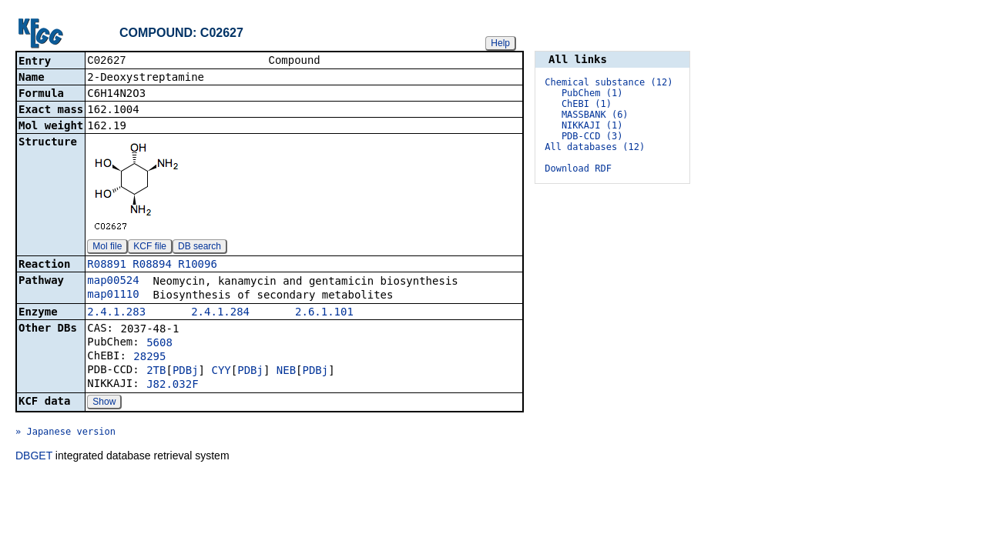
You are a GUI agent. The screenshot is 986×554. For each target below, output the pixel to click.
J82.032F (172, 385)
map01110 (113, 295)
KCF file (149, 247)
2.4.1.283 (116, 313)
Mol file (107, 247)
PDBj (186, 371)
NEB (286, 371)
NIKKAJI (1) (592, 125)
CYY (220, 371)
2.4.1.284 (220, 313)
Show (104, 403)
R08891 (106, 265)
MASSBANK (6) (595, 114)
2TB (156, 371)
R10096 (197, 265)
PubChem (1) (592, 93)
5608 (159, 344)
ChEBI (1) (587, 103)
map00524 (113, 281)
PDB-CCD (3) (592, 136)
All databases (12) (595, 147)
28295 (149, 358)
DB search (199, 247)
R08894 (152, 265)
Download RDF (578, 168)
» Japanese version (65, 433)
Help (500, 43)
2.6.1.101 (324, 313)
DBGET (33, 457)
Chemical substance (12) (608, 82)
